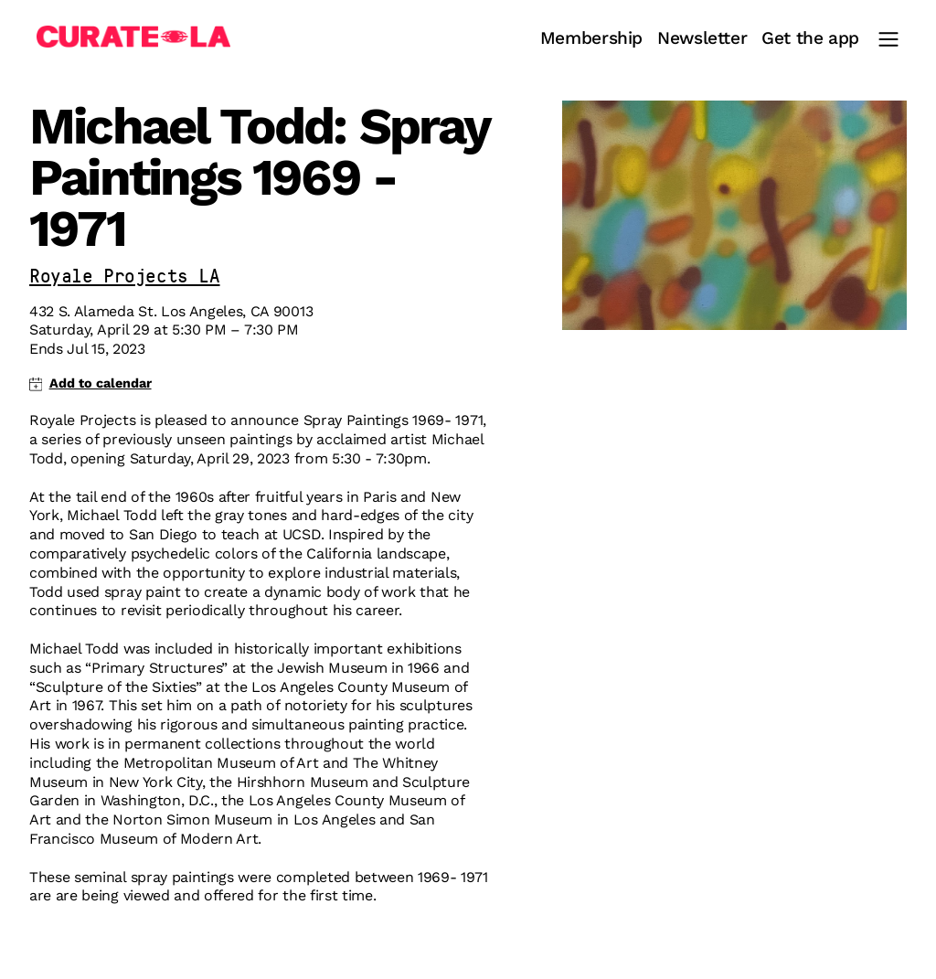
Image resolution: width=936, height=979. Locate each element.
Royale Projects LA (124, 277)
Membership (591, 38)
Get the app (810, 38)
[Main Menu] (888, 39)
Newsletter (702, 38)
